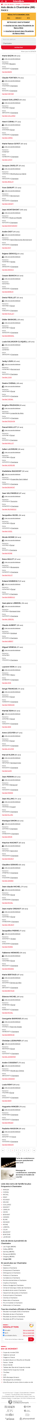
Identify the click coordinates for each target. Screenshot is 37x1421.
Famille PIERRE (7, 947)
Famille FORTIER (8, 94)
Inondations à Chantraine (11, 1278)
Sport (5, 1333)
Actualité (6, 1330)
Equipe (17, 1392)
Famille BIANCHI (7, 292)
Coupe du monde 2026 (11, 1352)
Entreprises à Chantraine (11, 1270)
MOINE (5, 1224)
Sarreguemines (15, 611)
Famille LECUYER (8, 749)
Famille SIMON (7, 837)
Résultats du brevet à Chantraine (14, 1317)
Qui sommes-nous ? (8, 1392)
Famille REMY (6, 1101)
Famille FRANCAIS (8, 705)
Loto (4, 1375)
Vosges (18, 4)
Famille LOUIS (7, 377)
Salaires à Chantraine (10, 1268)
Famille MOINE (7, 553)
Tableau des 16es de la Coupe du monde (16, 1367)
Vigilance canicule (9, 1355)
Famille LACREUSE (8, 465)
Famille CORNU (7, 138)
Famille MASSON (8, 1145)
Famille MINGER (7, 1123)
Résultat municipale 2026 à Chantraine (16, 1311)
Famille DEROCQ (8, 270)
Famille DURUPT (8, 204)
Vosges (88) (7, 1259)
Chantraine (26, 4)
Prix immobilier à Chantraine (12, 1303)
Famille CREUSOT (8, 925)
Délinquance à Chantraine (11, 1273)
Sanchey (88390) (8, 1252)
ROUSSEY (6, 1200)
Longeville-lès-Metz (17, 413)
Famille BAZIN (7, 72)
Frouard (12, 807)
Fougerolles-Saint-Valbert (19, 479)
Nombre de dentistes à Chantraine (14, 1280)
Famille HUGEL (7, 531)
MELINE (6, 1202)
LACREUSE (6, 1237)
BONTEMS (6, 1234)
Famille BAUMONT (8, 487)
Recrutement (27, 1394)
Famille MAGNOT (8, 859)
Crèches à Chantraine (10, 1298)
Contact (8, 1394)
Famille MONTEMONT (9, 226)
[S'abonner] (18, 1339)
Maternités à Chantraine (11, 1300)
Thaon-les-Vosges (16, 1027)
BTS (28, 18)
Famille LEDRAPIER (9, 1057)
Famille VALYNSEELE (9, 509)
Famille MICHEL (7, 903)
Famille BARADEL (8, 336)
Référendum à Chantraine (12, 1305)
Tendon (13, 939)
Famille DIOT (6, 248)
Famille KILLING (7, 815)
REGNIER (6, 1222)
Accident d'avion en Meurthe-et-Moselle (16, 1360)
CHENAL (6, 1192)
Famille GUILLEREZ (8, 116)
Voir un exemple (28, 1330)
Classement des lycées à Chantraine (15, 1293)
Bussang (12, 64)
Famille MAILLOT (8, 443)
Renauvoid (13, 785)
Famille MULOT (7, 575)
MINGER (6, 1190)
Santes (13, 262)
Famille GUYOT (7, 160)
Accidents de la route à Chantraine (14, 1290)
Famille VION (6, 683)
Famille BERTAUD (8, 991)
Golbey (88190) (8, 1249)
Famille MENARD (8, 969)
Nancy (13, 675)
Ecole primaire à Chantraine (12, 1295)
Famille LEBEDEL (8, 619)
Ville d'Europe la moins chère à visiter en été (18, 1382)
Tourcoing (13, 501)
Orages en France (9, 1357)
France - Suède (8, 1362)
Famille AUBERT (7, 641)
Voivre (14, 1137)
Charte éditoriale (24, 1392)
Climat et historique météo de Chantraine (17, 1288)
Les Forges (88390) (9, 1247)
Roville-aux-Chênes (17, 1071)
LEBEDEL (6, 1227)
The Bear (6, 1372)
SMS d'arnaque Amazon (11, 1377)
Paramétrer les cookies (22, 1396)
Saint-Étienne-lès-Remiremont (21, 240)
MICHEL (6, 1195)
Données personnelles (8, 1396)
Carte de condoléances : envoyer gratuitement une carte (25, 1160)
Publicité (32, 1392)
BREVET (18, 18)
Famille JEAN (6, 727)
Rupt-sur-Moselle (16, 218)
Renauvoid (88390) (9, 1254)
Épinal (12, 108)
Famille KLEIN (7, 771)
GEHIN (5, 1212)
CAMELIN (6, 1209)
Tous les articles (15, 1394)
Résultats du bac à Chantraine (13, 1314)
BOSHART (6, 1215)
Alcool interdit (8, 1365)
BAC (8, 18)
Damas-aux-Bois (15, 983)
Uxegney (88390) (8, 1257)
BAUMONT (7, 1232)
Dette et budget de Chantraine (13, 1285)
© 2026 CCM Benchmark (28, 1398)
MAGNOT (6, 1207)
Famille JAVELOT (8, 182)
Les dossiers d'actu (10, 1335)
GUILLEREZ (7, 1205)
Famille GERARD (7, 881)
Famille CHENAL (7, 399)
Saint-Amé (14, 851)
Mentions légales (6, 1398)
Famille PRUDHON (8, 421)
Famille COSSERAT (8, 1079)
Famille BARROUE (8, 1035)
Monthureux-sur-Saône (18, 174)
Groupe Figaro (16, 1398)
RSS (22, 1394)
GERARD (6, 1217)
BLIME (5, 1219)
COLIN (5, 1230)
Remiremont (14, 196)
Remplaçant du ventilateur (12, 1380)
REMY (5, 1197)
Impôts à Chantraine (10, 1283)
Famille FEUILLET (8, 314)
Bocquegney (15, 567)
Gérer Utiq (32, 1396)
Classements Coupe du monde (13, 1370)
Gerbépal (14, 633)
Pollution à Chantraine (10, 1275)
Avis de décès (9, 4)
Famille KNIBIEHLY (8, 597)
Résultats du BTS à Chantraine (13, 1319)
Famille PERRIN (7, 793)
